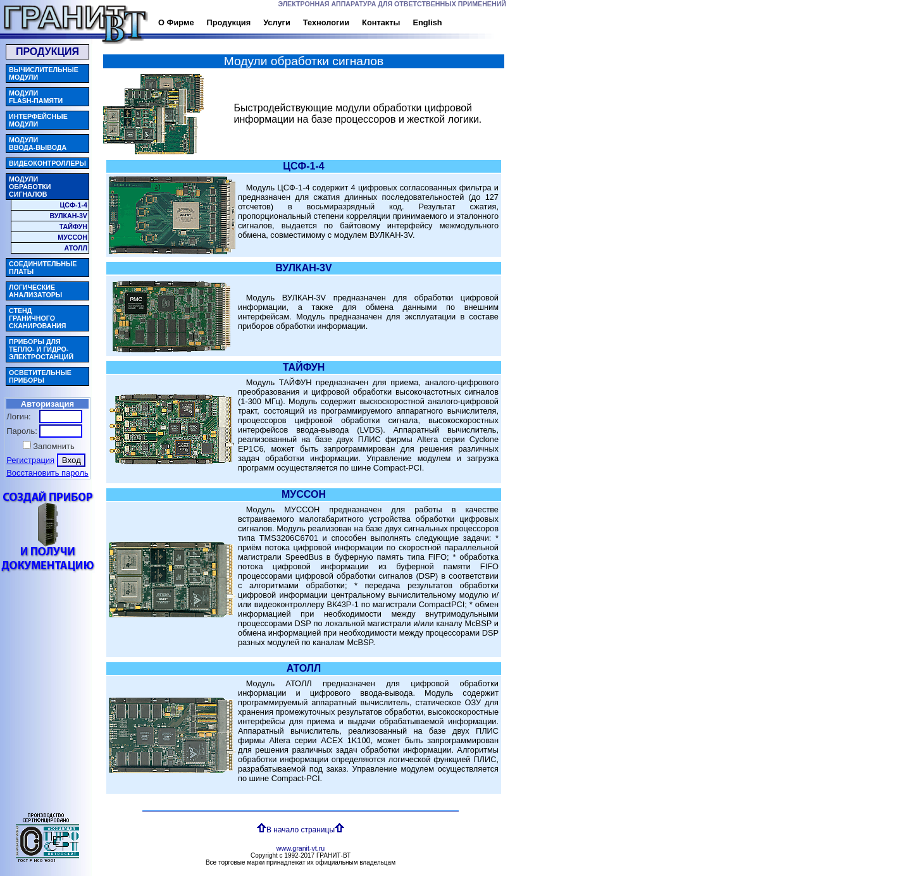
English (416, 22)
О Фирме (161, 22)
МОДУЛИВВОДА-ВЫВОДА (37, 143)
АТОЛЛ (76, 248)
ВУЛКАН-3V (68, 215)
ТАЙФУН (73, 226)
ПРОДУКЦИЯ (47, 51)
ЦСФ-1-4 (73, 205)
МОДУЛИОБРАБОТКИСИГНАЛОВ (30, 186)
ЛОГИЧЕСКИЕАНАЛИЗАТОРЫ (35, 291)
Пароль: (21, 431)
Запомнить (53, 446)
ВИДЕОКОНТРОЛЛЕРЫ (47, 163)
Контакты (365, 22)
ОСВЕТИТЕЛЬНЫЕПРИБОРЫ (40, 376)
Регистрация (30, 460)
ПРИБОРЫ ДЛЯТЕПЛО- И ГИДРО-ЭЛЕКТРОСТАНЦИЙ (41, 349)
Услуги (266, 22)
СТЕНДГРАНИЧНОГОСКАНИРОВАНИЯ (37, 318)
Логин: (18, 416)
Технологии (306, 22)
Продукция (210, 22)
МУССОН (72, 237)
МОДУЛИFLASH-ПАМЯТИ (36, 96)
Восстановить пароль (47, 473)
